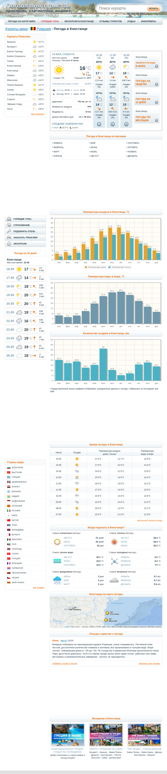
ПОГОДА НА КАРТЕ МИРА (21, 21)
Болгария (17, 467)
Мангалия (12, 80)
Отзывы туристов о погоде (106, 634)
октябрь (133, 147)
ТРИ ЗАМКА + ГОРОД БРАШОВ (144, 749)
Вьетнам (17, 472)
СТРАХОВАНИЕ (21, 225)
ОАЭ (14, 544)
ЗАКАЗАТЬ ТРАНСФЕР (25, 237)
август (95, 156)
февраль (59, 147)
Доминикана (19, 482)
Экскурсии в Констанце (106, 718)
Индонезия (18, 501)
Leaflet (66, 627)
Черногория (19, 573)
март (56, 151)
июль (94, 151)
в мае (55, 127)
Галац (10, 61)
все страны (38, 587)
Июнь (124, 545)
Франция (17, 563)
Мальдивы (18, 530)
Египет (16, 487)
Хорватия (17, 568)
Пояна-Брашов (15, 85)
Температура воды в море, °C (106, 276)
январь (58, 143)
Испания (17, 506)
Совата (11, 99)
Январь (125, 557)
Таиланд (16, 549)
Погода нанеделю (143, 83)
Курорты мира (16, 29)
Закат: (76, 90)
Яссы (10, 109)
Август (68, 538)
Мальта (16, 534)
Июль (67, 542)
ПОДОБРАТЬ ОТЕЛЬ (24, 231)
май (93, 143)
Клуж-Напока (14, 66)
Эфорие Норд (14, 104)
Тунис (15, 554)
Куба (14, 525)
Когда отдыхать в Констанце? (106, 527)
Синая (10, 89)
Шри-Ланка (18, 582)
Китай (15, 520)
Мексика (17, 539)
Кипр (14, 515)
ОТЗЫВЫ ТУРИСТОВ (110, 21)
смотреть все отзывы (149, 663)
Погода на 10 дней (25, 253)
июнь (94, 147)
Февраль (126, 561)
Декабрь (126, 565)
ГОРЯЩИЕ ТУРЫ (50, 21)
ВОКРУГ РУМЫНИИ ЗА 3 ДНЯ (106, 749)
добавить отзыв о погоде (64, 663)
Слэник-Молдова (16, 94)
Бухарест (12, 46)
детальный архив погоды (149, 520)
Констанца (12, 70)
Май (66, 580)
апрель (58, 156)
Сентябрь (69, 545)
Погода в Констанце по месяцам (106, 136)
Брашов (11, 42)
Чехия (15, 577)
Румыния (44, 29)
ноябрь (132, 151)
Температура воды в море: (65, 83)
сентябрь (133, 143)
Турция (16, 558)
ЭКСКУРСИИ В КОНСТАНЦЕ (79, 21)
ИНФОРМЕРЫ (148, 21)
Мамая (10, 75)
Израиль (16, 491)
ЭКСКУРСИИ (20, 243)
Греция (16, 477)
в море (146, 64)
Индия (15, 496)
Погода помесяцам (143, 119)
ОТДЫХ (131, 21)
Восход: (60, 90)
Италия (16, 510)
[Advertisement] (106, 41)
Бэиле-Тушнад (15, 51)
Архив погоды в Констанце (106, 444)
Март (67, 584)
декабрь (132, 156)
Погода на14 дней (143, 101)
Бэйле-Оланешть (16, 56)
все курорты (37, 114)
